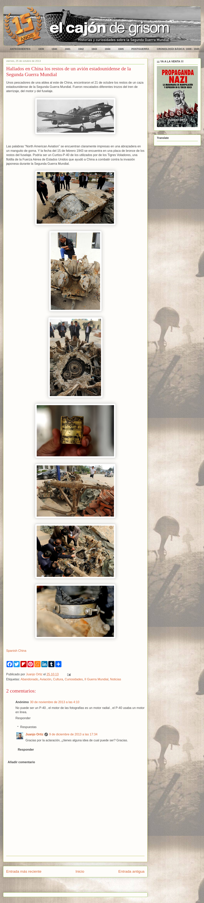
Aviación (45, 679)
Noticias (115, 679)
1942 (81, 49)
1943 (94, 49)
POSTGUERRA (140, 49)
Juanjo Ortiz (34, 734)
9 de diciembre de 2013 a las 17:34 (73, 734)
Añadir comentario (21, 762)
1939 (41, 49)
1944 (107, 49)
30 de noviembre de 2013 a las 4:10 (54, 702)
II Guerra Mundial (96, 679)
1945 (121, 49)
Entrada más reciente (23, 871)
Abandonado (29, 679)
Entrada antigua (131, 871)
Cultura (58, 679)
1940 (54, 49)
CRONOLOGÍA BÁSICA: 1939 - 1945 (178, 49)
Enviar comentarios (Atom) (85, 886)
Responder (23, 718)
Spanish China (16, 650)
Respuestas (28, 727)
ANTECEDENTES (20, 49)
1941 (68, 49)
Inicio (80, 871)
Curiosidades (74, 679)
